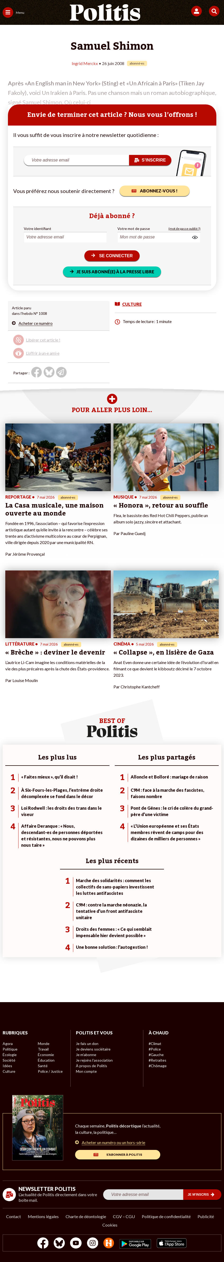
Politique (10, 1049)
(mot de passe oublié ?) (184, 229)
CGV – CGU (124, 1216)
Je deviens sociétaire (93, 1049)
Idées (7, 1065)
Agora (8, 1043)
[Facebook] (43, 1243)
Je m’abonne (86, 1054)
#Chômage (158, 1065)
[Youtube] (76, 1243)
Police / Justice (50, 1071)
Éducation (46, 1060)
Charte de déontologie (86, 1216)
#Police (155, 1049)
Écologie (10, 1054)
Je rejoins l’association (94, 1060)
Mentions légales (43, 1216)
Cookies (109, 1224)
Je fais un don (87, 1043)
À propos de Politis (91, 1065)
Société (9, 1060)
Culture (9, 1071)
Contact (13, 1216)
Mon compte (86, 1071)
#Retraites (157, 1060)
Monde (43, 1043)
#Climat (155, 1043)
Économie (46, 1054)
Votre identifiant (37, 228)
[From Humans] (108, 1244)
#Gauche (156, 1054)
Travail (43, 1049)
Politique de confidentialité (166, 1216)
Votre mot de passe (133, 228)
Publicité (206, 1216)
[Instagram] (92, 1243)
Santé (43, 1065)
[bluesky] (59, 1243)
